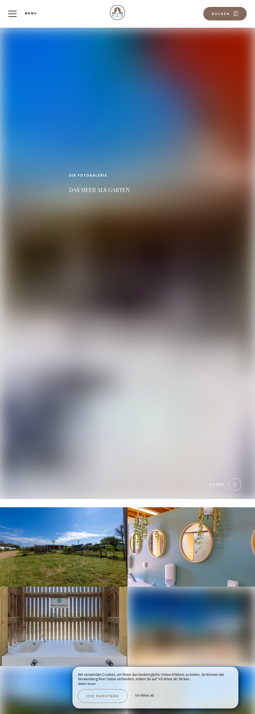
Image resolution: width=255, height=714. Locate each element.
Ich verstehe (103, 696)
